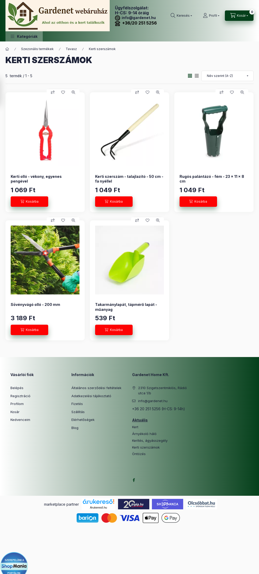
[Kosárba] (29, 201)
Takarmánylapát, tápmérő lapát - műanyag (126, 306)
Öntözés (139, 454)
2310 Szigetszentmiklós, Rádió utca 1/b (162, 390)
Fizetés (77, 404)
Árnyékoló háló (144, 434)
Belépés (16, 388)
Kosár (15, 412)
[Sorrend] (227, 76)
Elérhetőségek (83, 420)
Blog (74, 428)
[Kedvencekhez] (63, 92)
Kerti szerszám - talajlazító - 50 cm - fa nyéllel (129, 178)
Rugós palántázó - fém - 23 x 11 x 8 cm (212, 178)
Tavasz (71, 49)
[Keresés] (181, 15)
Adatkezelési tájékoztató (91, 396)
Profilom (17, 404)
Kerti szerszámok (146, 447)
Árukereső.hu (98, 507)
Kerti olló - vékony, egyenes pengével (36, 178)
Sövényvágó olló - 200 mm (35, 304)
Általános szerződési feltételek (96, 388)
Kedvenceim (20, 420)
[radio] (197, 76)
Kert (135, 427)
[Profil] (211, 15)
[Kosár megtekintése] (239, 15)
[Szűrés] (5, 92)
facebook (133, 480)
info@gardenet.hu (135, 17)
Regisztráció (20, 396)
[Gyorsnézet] (73, 92)
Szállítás (78, 412)
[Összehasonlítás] (52, 92)
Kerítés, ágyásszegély (150, 441)
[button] (24, 36)
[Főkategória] (7, 49)
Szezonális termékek (37, 49)
